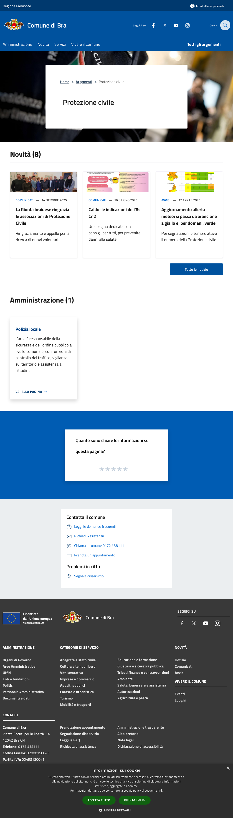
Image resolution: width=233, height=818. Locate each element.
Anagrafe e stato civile (78, 660)
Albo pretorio (128, 733)
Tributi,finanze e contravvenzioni (143, 672)
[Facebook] (150, 25)
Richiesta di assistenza (78, 746)
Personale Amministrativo (23, 691)
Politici (8, 685)
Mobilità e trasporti (75, 704)
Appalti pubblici (72, 685)
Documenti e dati (16, 698)
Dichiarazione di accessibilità (140, 746)
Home (64, 81)
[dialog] (116, 791)
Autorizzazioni (128, 691)
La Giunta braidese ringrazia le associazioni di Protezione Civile (43, 216)
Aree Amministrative (19, 666)
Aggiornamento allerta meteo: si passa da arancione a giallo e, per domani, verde (189, 216)
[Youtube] (172, 25)
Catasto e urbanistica (77, 691)
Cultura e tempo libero (78, 666)
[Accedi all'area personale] (207, 6)
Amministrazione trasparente (140, 727)
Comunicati (24, 200)
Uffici (7, 672)
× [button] (228, 768)
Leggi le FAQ (70, 740)
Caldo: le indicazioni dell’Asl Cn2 (115, 213)
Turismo (66, 698)
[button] (116, 810)
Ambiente (125, 679)
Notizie (180, 660)
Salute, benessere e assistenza (141, 685)
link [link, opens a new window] (160, 791)
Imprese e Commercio (77, 679)
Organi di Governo (17, 660)
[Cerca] (224, 25)
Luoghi (180, 700)
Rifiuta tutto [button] (135, 800)
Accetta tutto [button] (99, 800)
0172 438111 (29, 746)
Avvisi (165, 200)
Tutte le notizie (196, 269)
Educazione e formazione (137, 659)
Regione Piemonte (17, 6)
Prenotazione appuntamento (82, 727)
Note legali (125, 740)
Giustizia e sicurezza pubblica (140, 666)
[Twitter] (161, 25)
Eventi (180, 694)
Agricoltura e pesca (132, 698)
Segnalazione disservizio (79, 733)
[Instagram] (184, 25)
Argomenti (84, 81)
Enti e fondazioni (16, 679)
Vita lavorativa (71, 672)
